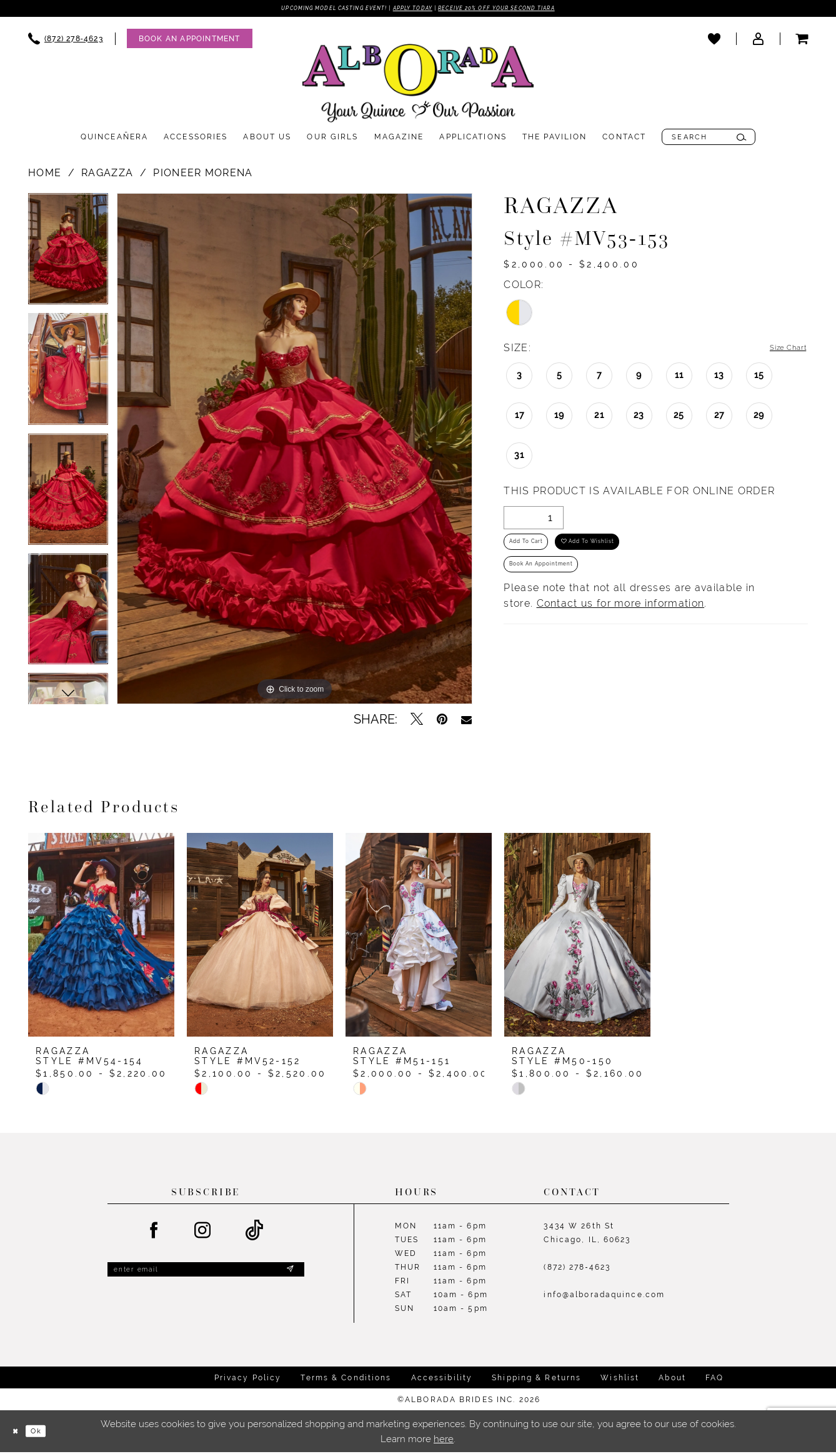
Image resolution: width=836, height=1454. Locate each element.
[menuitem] (65, 41)
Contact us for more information (621, 624)
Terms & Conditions (346, 1379)
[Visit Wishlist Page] (714, 40)
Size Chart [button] (780, 351)
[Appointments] (189, 41)
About (672, 1379)
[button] (758, 40)
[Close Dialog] (18, 1433)
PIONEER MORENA (202, 175)
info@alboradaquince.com (604, 1297)
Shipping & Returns (536, 1379)
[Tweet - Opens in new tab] (417, 721)
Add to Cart (536, 551)
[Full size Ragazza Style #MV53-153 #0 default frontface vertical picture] (294, 451)
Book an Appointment (558, 582)
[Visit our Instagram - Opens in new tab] (203, 1232)
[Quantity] (534, 520)
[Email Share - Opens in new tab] (466, 722)
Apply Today (411, 9)
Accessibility (442, 1379)
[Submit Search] (741, 139)
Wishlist (619, 1379)
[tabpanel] (68, 256)
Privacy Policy (248, 1379)
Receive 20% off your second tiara (526, 9)
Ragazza (107, 175)
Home (44, 175)
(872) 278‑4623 (577, 1269)
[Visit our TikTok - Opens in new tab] (254, 1233)
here (444, 1440)
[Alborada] (418, 88)
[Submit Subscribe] (289, 1274)
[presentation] (101, 937)
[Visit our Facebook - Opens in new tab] (154, 1232)
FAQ (714, 1379)
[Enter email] (205, 1275)
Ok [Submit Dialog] (47, 1433)
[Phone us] (65, 41)
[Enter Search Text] (708, 139)
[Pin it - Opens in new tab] (442, 722)
